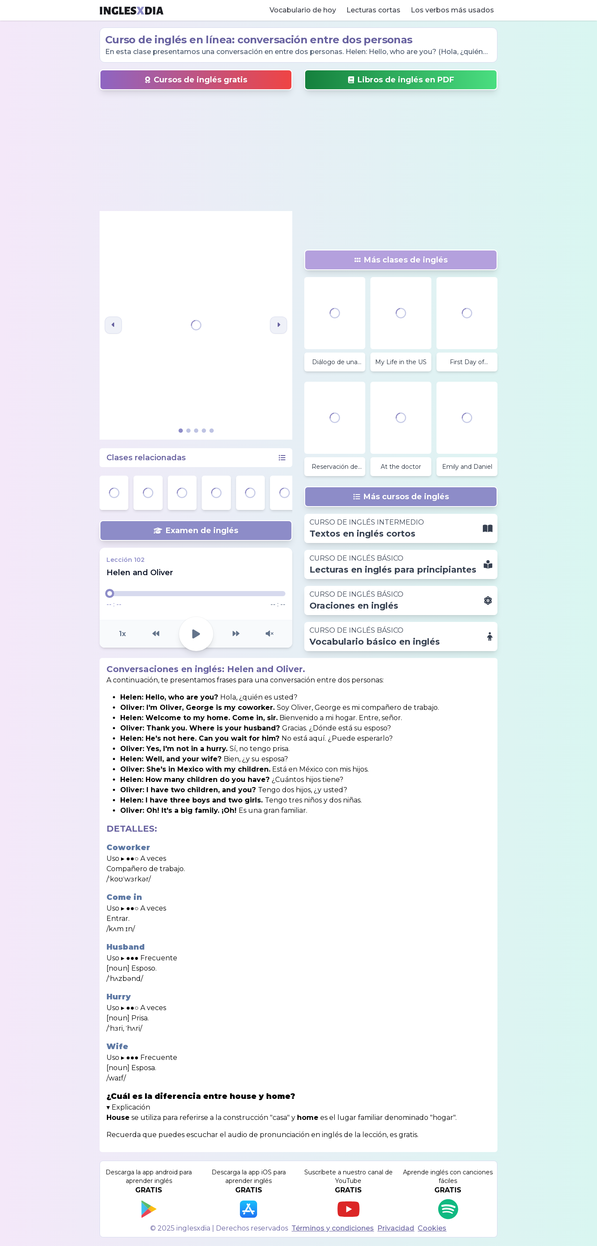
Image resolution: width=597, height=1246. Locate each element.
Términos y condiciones (332, 1228)
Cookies (432, 1228)
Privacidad (395, 1228)
